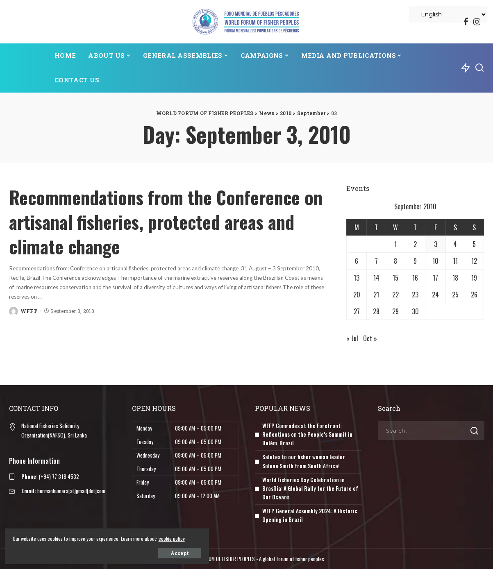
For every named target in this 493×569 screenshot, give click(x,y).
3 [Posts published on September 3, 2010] (435, 244)
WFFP (29, 310)
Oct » (370, 338)
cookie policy (90, 537)
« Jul (352, 338)
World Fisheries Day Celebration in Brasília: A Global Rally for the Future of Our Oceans (310, 488)
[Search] (479, 68)
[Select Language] (448, 14)
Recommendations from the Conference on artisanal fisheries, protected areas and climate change (166, 220)
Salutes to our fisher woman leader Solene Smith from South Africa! (303, 460)
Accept (99, 551)
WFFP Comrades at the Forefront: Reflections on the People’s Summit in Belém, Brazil (307, 434)
